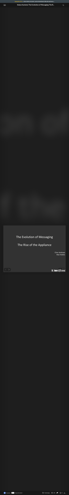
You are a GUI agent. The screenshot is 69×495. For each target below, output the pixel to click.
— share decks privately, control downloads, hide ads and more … (34, 1)
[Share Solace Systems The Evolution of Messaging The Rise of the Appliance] (57, 493)
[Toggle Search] (63, 5)
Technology (46, 492)
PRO (13, 492)
